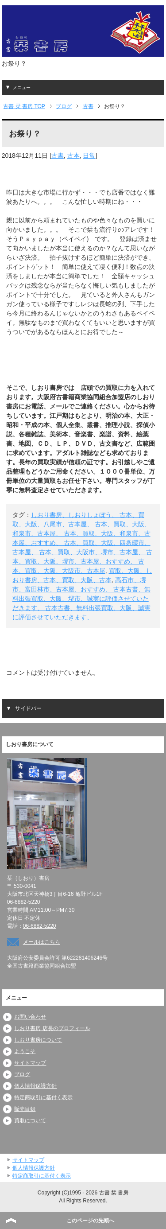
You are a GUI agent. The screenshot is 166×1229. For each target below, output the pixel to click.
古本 (73, 155)
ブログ (22, 1074)
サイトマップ (30, 1063)
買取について (30, 1120)
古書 (57, 155)
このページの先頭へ (90, 1220)
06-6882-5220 (39, 926)
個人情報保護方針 (35, 1086)
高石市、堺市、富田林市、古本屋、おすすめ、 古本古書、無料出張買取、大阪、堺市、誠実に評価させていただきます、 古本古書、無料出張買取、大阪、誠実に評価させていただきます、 (81, 598)
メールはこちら (41, 942)
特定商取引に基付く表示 (43, 1097)
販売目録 (24, 1109)
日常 (89, 155)
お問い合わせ (30, 1017)
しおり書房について (38, 1040)
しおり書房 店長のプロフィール (52, 1028)
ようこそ (24, 1051)
